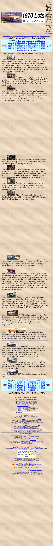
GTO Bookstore (13, 448)
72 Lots (39, 420)
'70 (33, 442)
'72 (37, 442)
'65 (24, 442)
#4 (34, 441)
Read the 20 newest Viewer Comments (26, 465)
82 (39, 49)
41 (22, 45)
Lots (21, 416)
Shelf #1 (27, 441)
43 (26, 45)
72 (18, 49)
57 (22, 47)
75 (24, 49)
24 (22, 43)
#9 (43, 441)
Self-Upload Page (35, 431)
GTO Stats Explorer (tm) (16, 435)
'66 (25, 442)
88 (22, 51)
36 (11, 45)
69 (11, 49)
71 (15, 49)
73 (20, 49)
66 (42, 47)
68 (9, 49)
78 (31, 49)
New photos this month (16, 430)
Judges (31, 421)
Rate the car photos (20, 464)
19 (11, 43)
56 (20, 47)
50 (44, 45)
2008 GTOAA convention (22, 406)
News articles (33, 440)
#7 (39, 441)
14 (38, 41)
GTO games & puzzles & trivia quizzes (30, 467)
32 (39, 43)
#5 (36, 441)
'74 (40, 442)
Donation (31, 460)
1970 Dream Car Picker (45, 36)
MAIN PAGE (23, 472)
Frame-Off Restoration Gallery (23, 428)
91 (29, 51)
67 (44, 47)
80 (35, 49)
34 (44, 43)
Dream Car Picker (35, 436)
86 (18, 51)
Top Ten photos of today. (35, 464)
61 (31, 47)
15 (40, 41)
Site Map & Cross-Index (26, 444)
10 (29, 41)
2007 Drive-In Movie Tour (23, 410)
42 (24, 45)
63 (35, 47)
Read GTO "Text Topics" (29, 438)
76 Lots (39, 419)
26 (26, 43)
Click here (10, 285)
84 (44, 49)
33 (42, 43)
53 (13, 47)
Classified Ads (37, 447)
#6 (37, 441)
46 (35, 45)
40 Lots (23, 420)
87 (20, 51)
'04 (42, 442)
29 (33, 43)
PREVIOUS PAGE (36, 53)
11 (31, 41)
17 (44, 41)
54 (15, 47)
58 (24, 47)
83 (42, 49)
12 (33, 41)
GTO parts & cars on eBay (27, 449)
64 (37, 47)
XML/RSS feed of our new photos (32, 430)
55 (18, 47)
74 (22, 49)
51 (9, 47)
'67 (27, 442)
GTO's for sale (28, 459)
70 (13, 49)
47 (37, 45)
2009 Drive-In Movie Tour (25, 403)
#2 (30, 441)
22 (18, 43)
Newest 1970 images (7, 36)
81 (37, 49)
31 (37, 43)
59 (26, 47)
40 (20, 45)
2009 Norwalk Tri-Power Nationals (26, 401)
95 (37, 51)
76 (26, 49)
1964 (22, 442)
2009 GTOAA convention (25, 402)
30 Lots (23, 419)
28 (31, 43)
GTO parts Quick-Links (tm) (24, 447)
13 (36, 41)
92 (31, 51)
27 (29, 43)
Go (16, 397)
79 (33, 49)
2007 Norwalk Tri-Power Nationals (22, 408)
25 (24, 43)
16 (42, 41)
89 (24, 51)
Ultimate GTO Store (23, 448)
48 (39, 45)
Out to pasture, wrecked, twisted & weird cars (26, 427)
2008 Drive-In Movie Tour (23, 407)
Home (18, 397)
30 (35, 43)
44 (29, 45)
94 (35, 51)
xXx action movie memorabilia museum (31, 417)
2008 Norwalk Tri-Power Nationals (25, 404)
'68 (29, 442)
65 (39, 47)
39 (18, 45)
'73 (38, 442)
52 (11, 47)
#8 (41, 441)
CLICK (3, 59)
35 (9, 45)
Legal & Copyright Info (37, 473)
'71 (35, 442)
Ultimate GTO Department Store (36, 448)
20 (13, 43)
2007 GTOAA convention (23, 409)
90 (26, 51)
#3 (32, 441)
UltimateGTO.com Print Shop (20, 458)
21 (15, 43)
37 (13, 45)
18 (9, 43)
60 (29, 47)
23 (20, 43)
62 (33, 47)
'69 (31, 442)
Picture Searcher (22, 436)
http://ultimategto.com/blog (36, 470)
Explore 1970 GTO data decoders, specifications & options (26, 36)
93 (33, 51)
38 (16, 45)
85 (15, 51)
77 (29, 49)
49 (42, 45)
